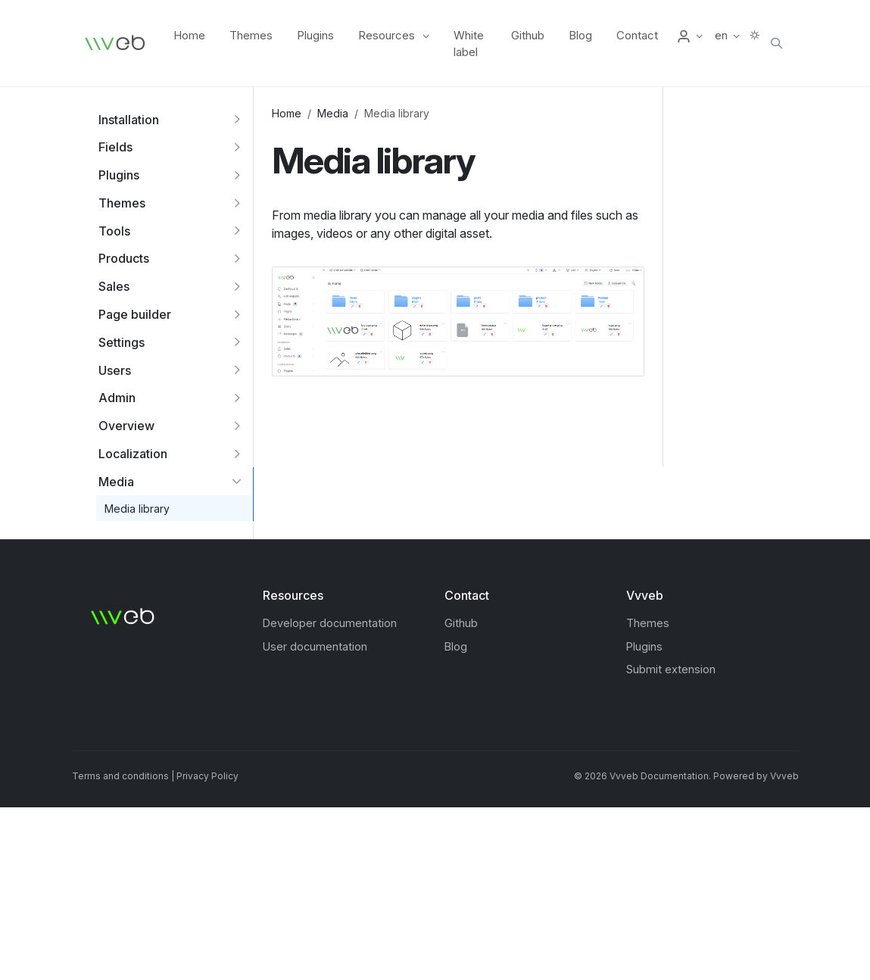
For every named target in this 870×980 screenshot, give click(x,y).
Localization (132, 453)
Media (116, 481)
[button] (689, 36)
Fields (115, 146)
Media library (137, 508)
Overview (126, 425)
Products (123, 258)
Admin (117, 397)
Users (114, 370)
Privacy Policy (207, 776)
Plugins (118, 175)
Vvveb (784, 776)
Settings (121, 342)
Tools (114, 231)
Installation (128, 119)
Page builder (134, 314)
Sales (113, 286)
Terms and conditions (120, 776)
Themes (121, 203)
